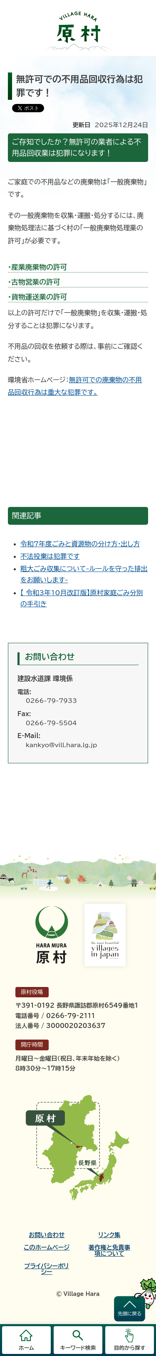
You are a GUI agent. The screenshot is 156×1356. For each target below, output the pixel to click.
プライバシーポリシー (47, 1269)
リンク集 (109, 1235)
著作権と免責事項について (109, 1250)
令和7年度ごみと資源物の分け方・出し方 (80, 543)
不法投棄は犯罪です (50, 556)
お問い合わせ (46, 1235)
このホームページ (46, 1247)
